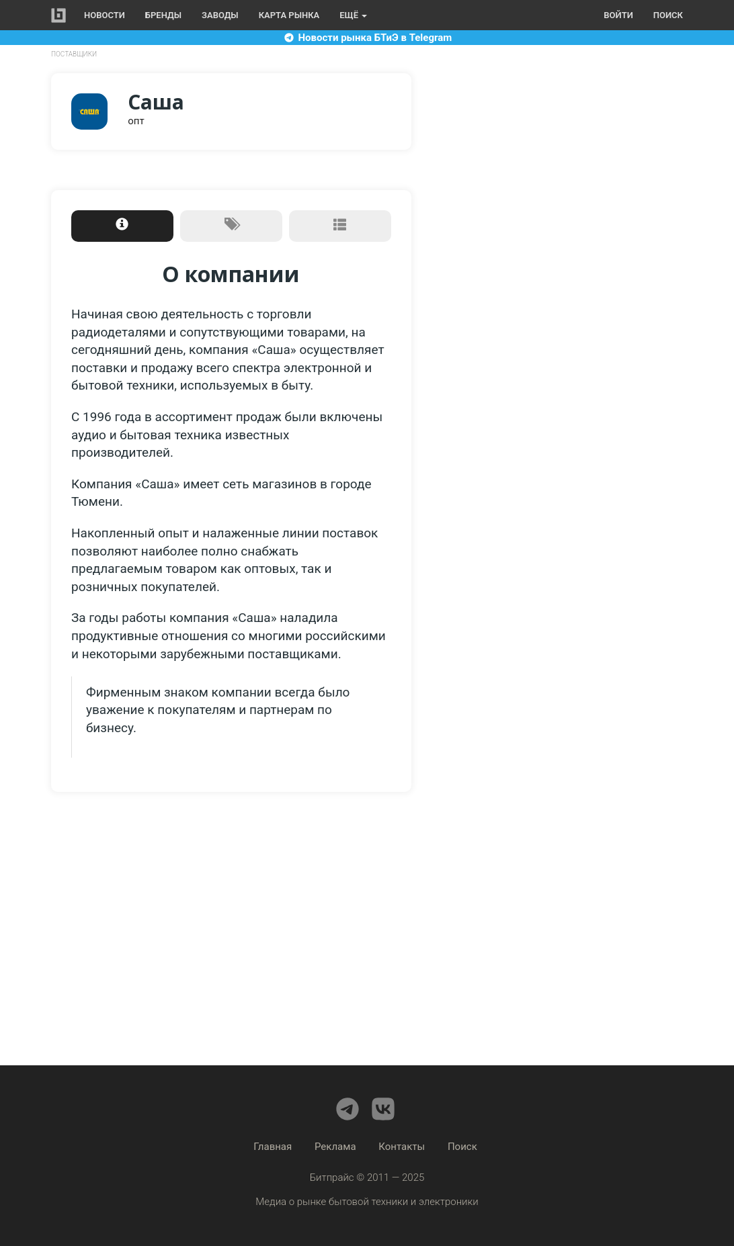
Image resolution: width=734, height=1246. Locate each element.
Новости (104, 15)
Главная (272, 1147)
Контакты (401, 1147)
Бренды (163, 15)
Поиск (668, 15)
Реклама (335, 1147)
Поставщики (74, 54)
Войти (618, 15)
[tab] (122, 226)
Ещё (353, 15)
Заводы (220, 15)
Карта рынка (289, 15)
